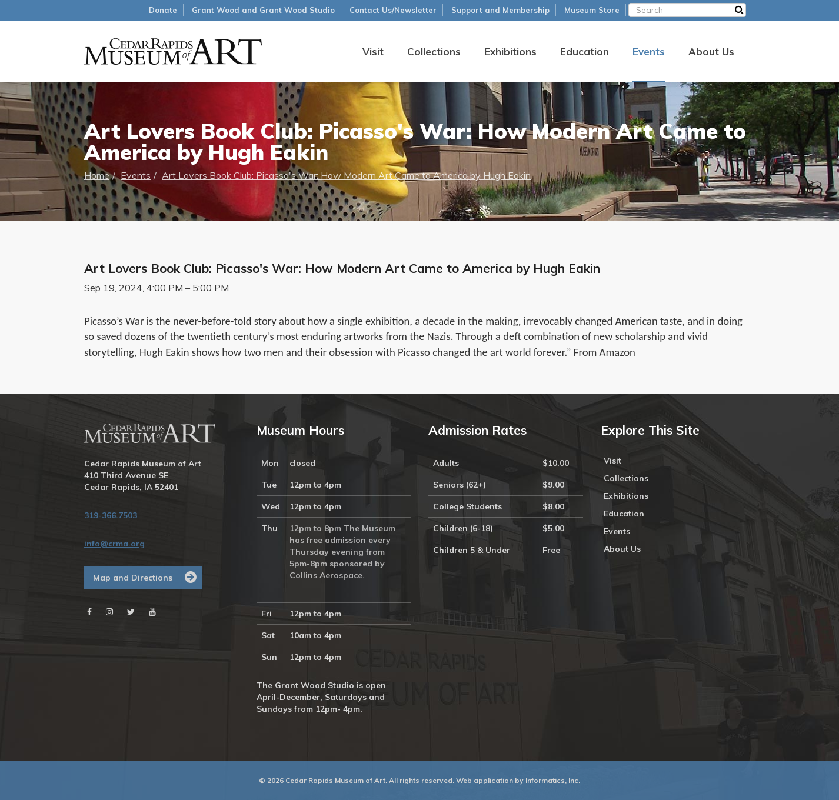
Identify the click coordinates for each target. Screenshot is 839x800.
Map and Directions (132, 577)
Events (648, 51)
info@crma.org (114, 543)
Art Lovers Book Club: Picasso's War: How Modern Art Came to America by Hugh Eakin (346, 175)
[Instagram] (109, 612)
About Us (711, 51)
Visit (373, 51)
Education (584, 51)
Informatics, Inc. (552, 780)
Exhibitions (510, 51)
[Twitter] (131, 612)
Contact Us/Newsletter (393, 10)
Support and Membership (500, 10)
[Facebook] (89, 612)
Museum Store (592, 10)
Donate (163, 10)
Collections (434, 51)
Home (96, 175)
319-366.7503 (110, 515)
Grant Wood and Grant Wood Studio (263, 10)
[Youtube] (152, 612)
